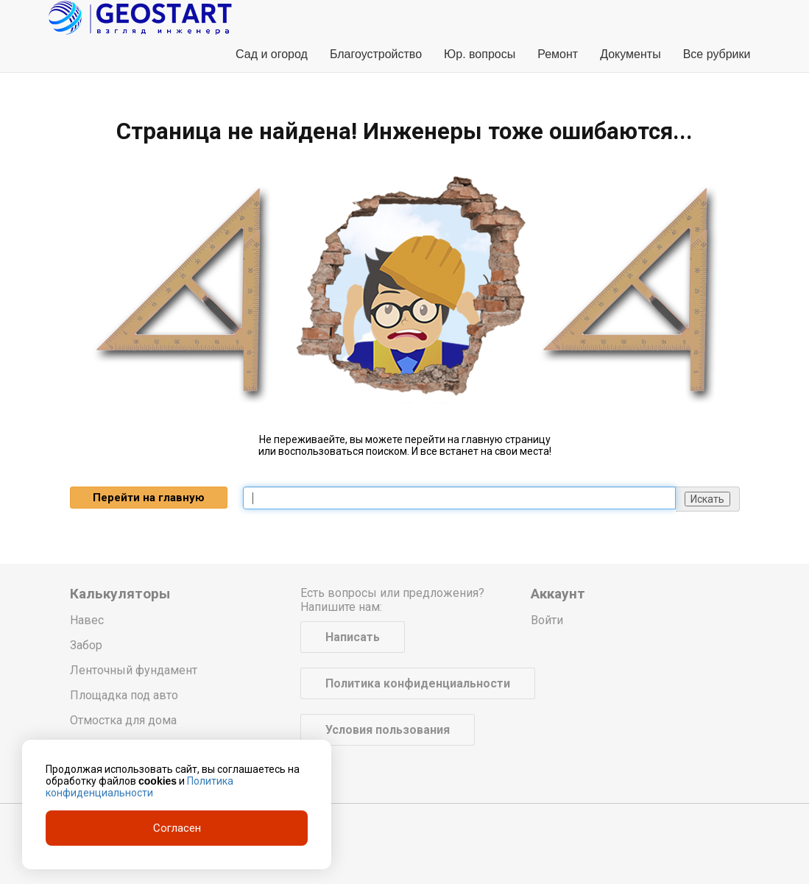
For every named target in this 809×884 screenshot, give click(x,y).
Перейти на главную (149, 497)
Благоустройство (376, 54)
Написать (352, 637)
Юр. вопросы (479, 54)
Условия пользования (387, 730)
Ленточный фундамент (133, 670)
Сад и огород (272, 54)
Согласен (177, 828)
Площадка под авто (124, 695)
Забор (86, 645)
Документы (630, 54)
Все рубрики (717, 54)
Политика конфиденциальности (417, 683)
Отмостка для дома (123, 720)
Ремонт (557, 54)
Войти (547, 620)
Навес (87, 620)
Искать (707, 499)
